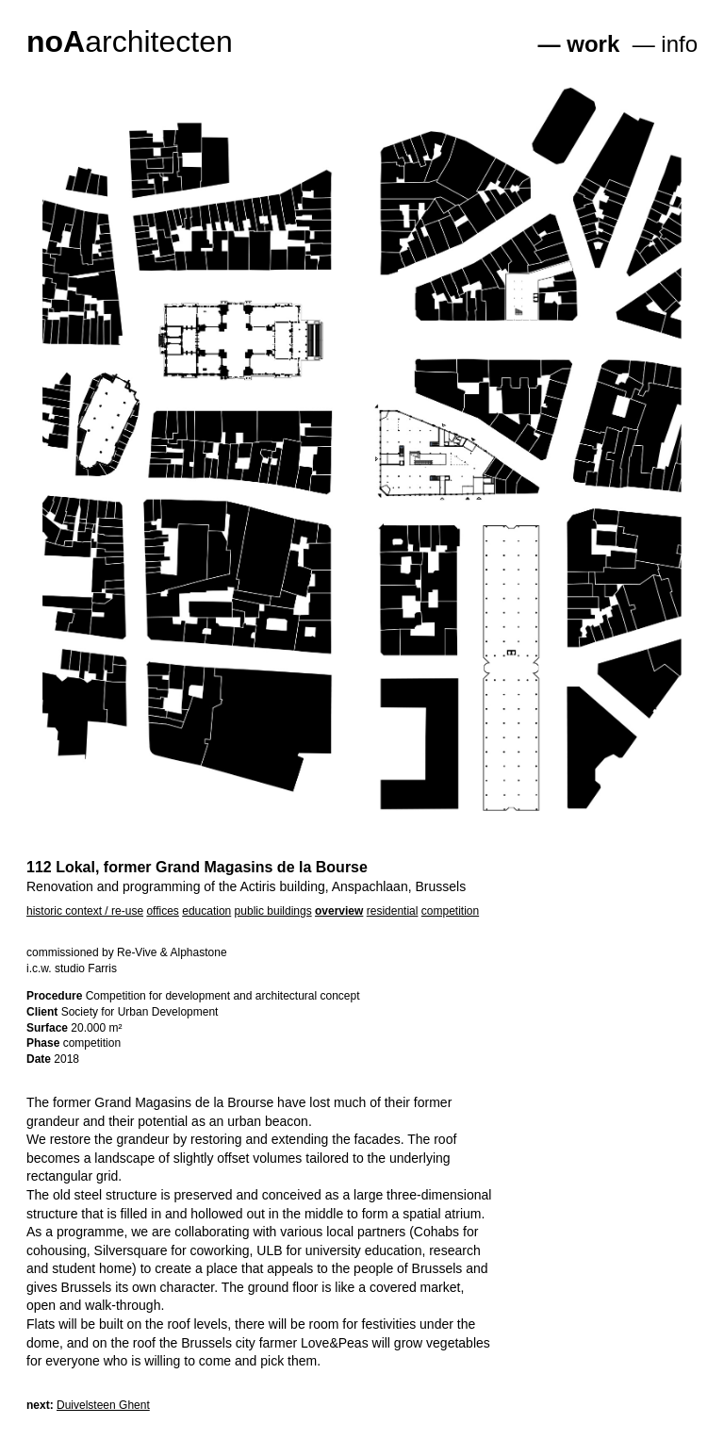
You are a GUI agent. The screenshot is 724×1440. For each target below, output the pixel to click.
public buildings (273, 911)
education (206, 911)
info (679, 44)
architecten (129, 41)
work (593, 44)
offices (162, 911)
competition (450, 911)
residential (393, 911)
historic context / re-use (84, 911)
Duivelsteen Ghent (103, 1405)
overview (339, 911)
